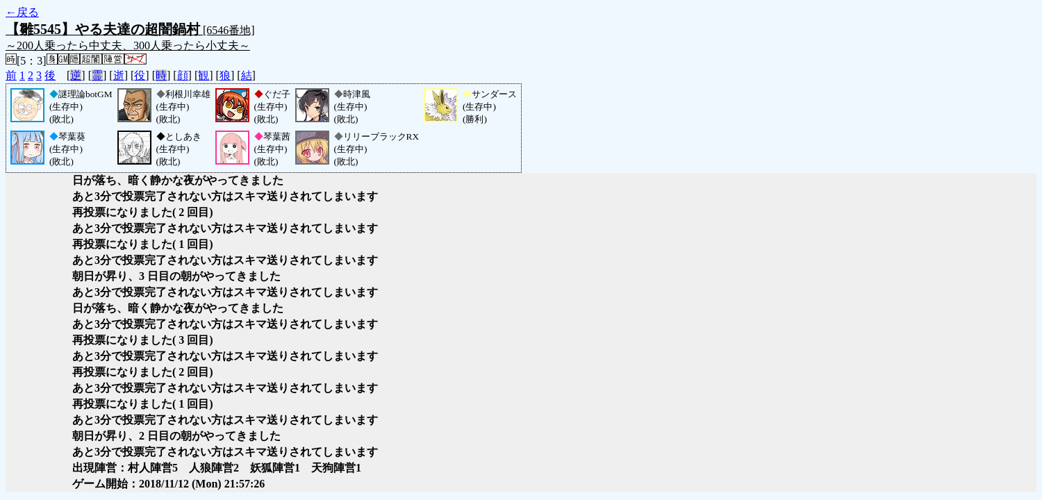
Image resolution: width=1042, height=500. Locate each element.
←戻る (22, 12)
